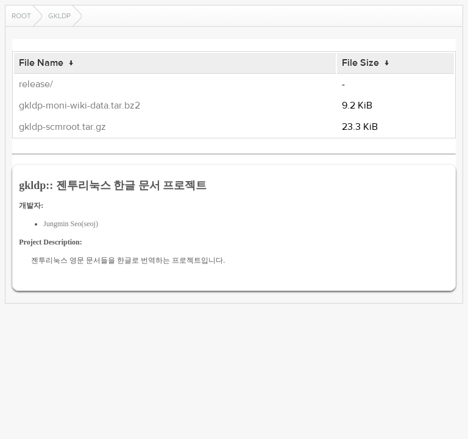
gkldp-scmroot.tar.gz (62, 127)
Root (21, 16)
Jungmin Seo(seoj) (70, 224)
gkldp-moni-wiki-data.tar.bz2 (79, 105)
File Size (360, 63)
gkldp (59, 16)
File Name (41, 63)
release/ (36, 84)
